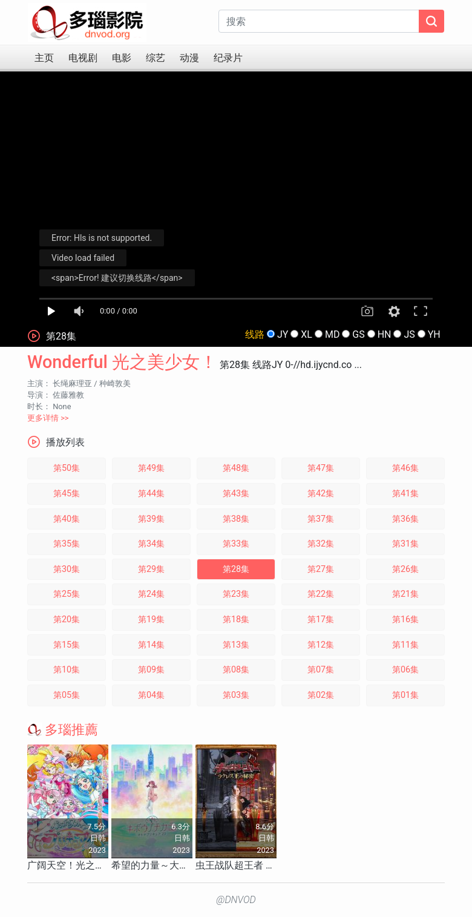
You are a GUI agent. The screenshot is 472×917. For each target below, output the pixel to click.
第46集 (405, 468)
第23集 (236, 594)
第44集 (151, 493)
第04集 (151, 695)
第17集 (320, 619)
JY (282, 334)
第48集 (236, 468)
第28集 (236, 569)
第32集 (320, 544)
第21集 (405, 594)
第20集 (66, 619)
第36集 (405, 519)
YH (434, 334)
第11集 (405, 645)
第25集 (66, 594)
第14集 (151, 645)
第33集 (236, 544)
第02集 (320, 695)
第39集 (151, 519)
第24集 (151, 594)
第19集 (151, 619)
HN (385, 334)
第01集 (405, 695)
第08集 (236, 670)
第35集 (66, 544)
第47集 (320, 468)
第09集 (151, 670)
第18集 (236, 619)
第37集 (320, 519)
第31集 (405, 544)
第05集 (66, 695)
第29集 (151, 569)
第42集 (320, 493)
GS (358, 334)
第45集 (66, 493)
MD (332, 334)
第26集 (405, 569)
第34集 (151, 544)
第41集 (405, 493)
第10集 (66, 670)
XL (306, 334)
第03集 (236, 695)
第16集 (405, 619)
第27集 (320, 569)
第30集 (66, 569)
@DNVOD (236, 899)
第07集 (320, 670)
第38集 (236, 519)
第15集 (66, 645)
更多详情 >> (48, 417)
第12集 (320, 645)
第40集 (66, 519)
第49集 (151, 468)
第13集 (236, 645)
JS (409, 334)
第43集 (236, 493)
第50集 (66, 468)
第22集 (320, 594)
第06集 (405, 670)
